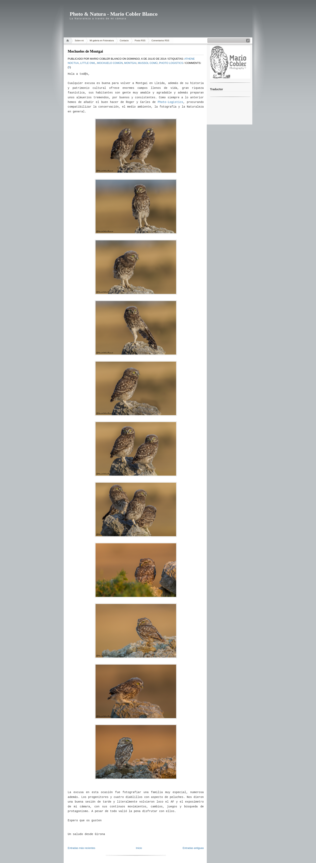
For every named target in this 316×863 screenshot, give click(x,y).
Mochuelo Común (110, 62)
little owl (88, 62)
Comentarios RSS (160, 40)
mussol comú (148, 62)
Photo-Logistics (170, 102)
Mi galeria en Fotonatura (102, 40)
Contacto (124, 40)
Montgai (130, 62)
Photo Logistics (171, 62)
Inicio (139, 848)
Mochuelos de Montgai (85, 51)
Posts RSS (140, 40)
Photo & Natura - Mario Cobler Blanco (114, 14)
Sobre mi (79, 40)
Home (68, 40)
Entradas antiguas (193, 848)
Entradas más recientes (81, 848)
